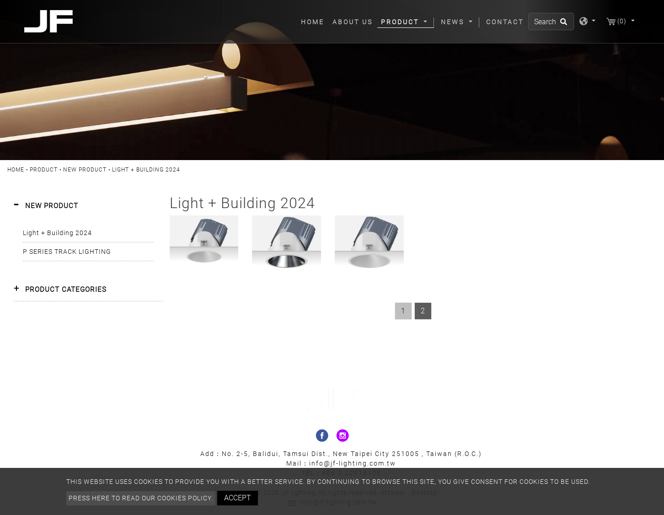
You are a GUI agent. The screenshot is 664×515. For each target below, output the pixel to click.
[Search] (551, 21)
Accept (237, 498)
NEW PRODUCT (85, 169)
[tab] (88, 206)
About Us (352, 22)
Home (314, 21)
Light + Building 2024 (57, 232)
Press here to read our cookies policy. (141, 498)
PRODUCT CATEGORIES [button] (66, 289)
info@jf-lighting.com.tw (352, 463)
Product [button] (401, 22)
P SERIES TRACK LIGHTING (67, 251)
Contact (505, 22)
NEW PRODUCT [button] (51, 206)
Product (44, 169)
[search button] (562, 25)
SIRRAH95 (204, 227)
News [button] (454, 22)
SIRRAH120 (286, 227)
